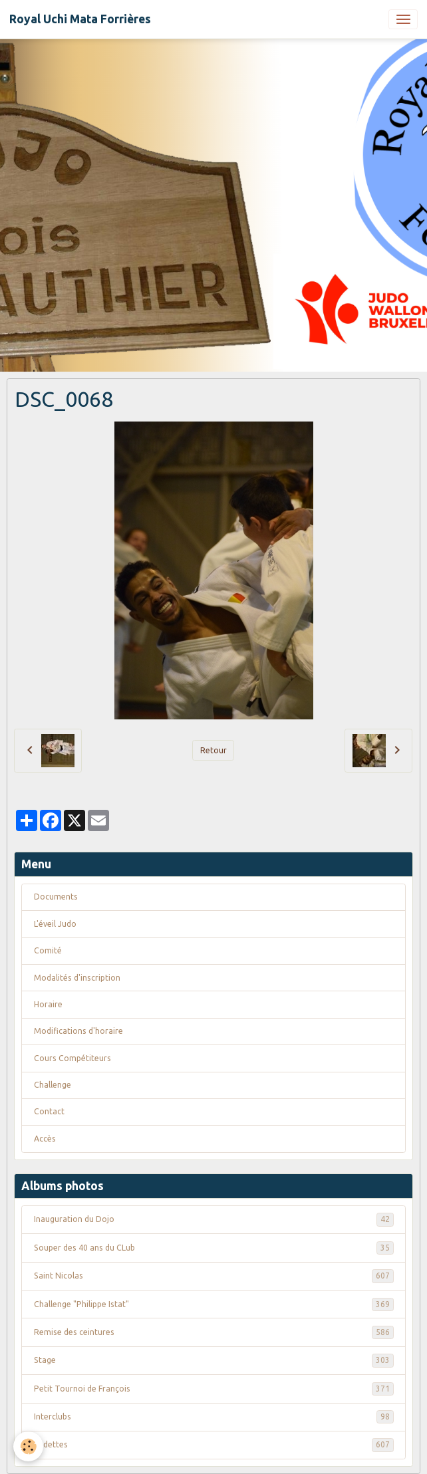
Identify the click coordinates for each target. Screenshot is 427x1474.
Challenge (52, 1084)
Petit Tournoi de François (214, 1389)
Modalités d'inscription (77, 977)
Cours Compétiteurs (72, 1058)
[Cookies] (28, 1446)
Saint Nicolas (214, 1276)
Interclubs (214, 1416)
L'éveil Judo (55, 924)
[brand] (80, 19)
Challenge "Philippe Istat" (214, 1304)
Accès (45, 1138)
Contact (49, 1111)
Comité (48, 950)
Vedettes (214, 1444)
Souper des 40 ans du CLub (214, 1248)
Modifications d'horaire (78, 1031)
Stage (214, 1360)
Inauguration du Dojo (214, 1219)
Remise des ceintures (214, 1332)
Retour (213, 750)
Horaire (48, 1004)
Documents (56, 896)
